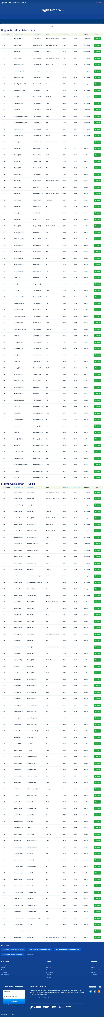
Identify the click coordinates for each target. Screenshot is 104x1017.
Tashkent (48, 974)
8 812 (95, 987)
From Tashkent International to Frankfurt (13, 949)
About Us (23, 2)
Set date (97, 39)
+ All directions (30, 954)
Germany (3, 965)
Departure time (66, 34)
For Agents (16, 2)
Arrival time (77, 34)
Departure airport (18, 34)
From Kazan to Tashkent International (12, 954)
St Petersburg (49, 972)
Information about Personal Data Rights (40, 997)
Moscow (48, 965)
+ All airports (94, 974)
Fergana (48, 970)
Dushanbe (48, 967)
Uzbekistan (4, 972)
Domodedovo (94, 965)
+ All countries (5, 974)
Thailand (3, 970)
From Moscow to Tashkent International (40, 949)
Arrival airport (36, 34)
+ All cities (48, 977)
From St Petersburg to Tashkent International (67, 949)
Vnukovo (93, 972)
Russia (3, 967)
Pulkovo (93, 967)
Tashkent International (96, 970)
